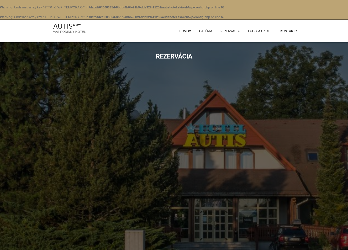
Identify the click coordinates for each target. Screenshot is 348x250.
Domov (185, 31)
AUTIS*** (67, 26)
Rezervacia (230, 31)
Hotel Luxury (96, 243)
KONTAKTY (288, 31)
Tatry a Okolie (260, 31)
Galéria (205, 31)
